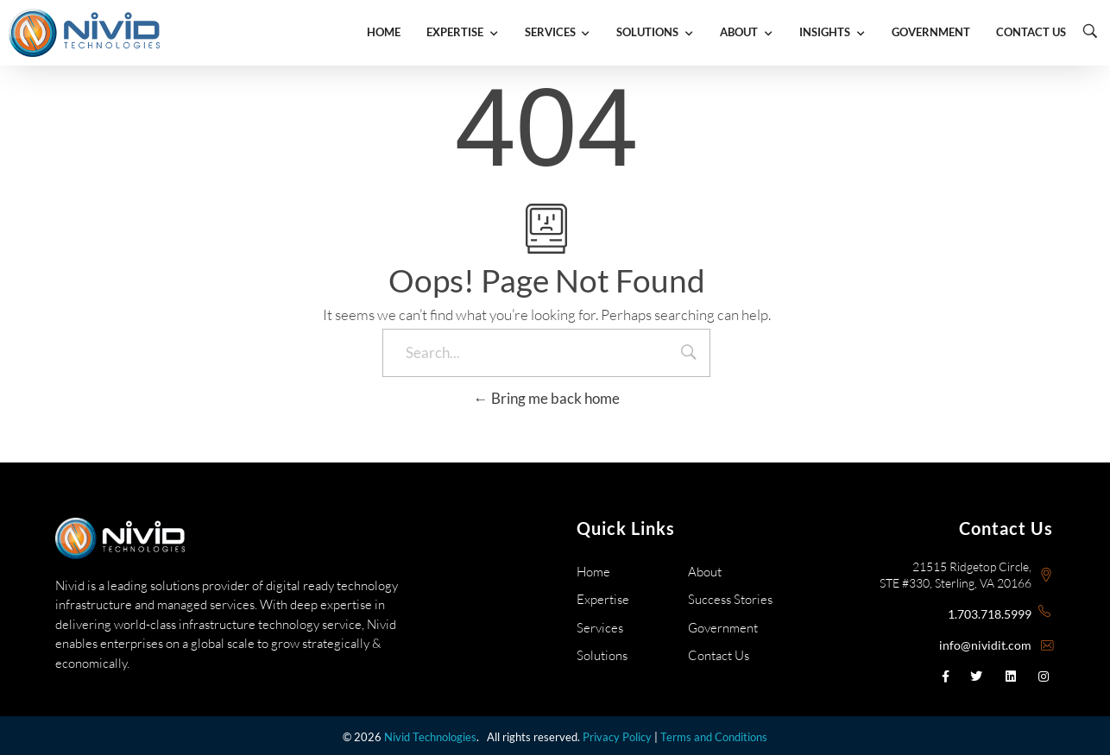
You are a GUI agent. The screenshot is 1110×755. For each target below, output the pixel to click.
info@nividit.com (985, 645)
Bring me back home (547, 398)
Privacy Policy (617, 737)
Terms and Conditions (713, 737)
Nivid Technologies (430, 737)
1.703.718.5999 (989, 614)
